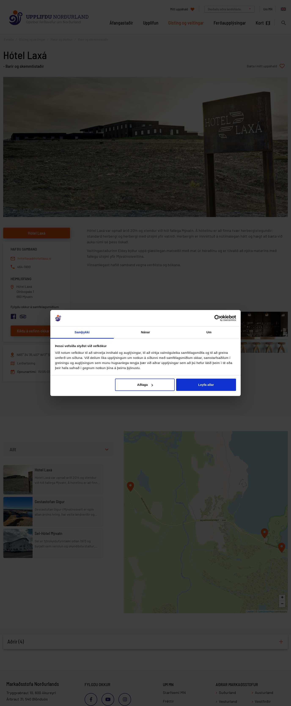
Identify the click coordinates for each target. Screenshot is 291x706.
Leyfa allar (206, 384)
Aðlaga (145, 384)
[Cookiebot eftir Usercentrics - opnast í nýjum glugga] (217, 318)
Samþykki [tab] (82, 332)
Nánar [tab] (145, 332)
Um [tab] (208, 332)
